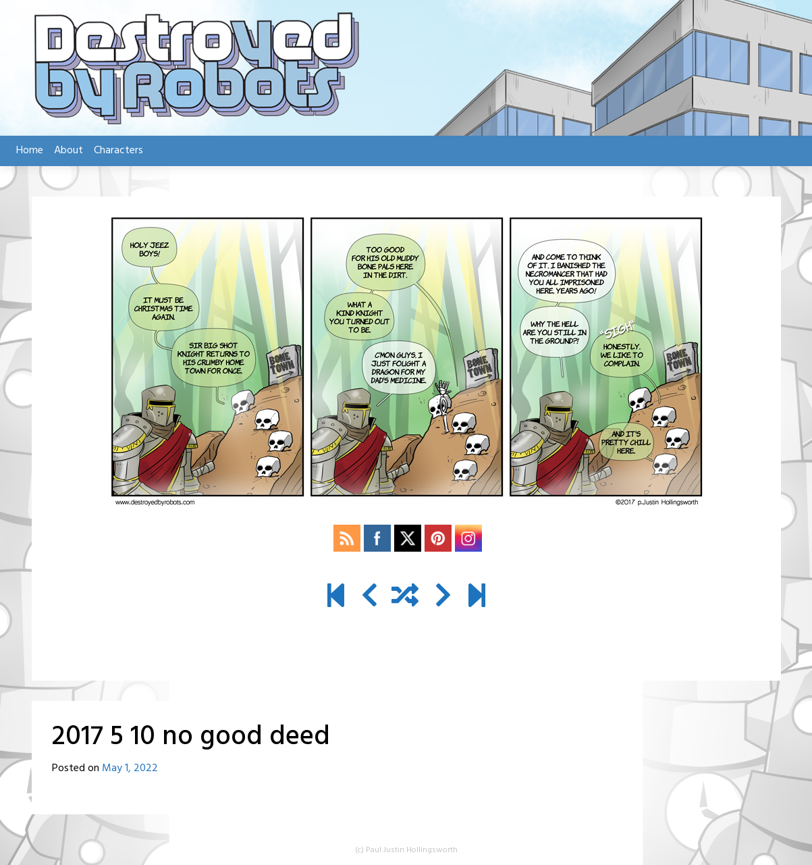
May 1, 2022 (130, 768)
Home (29, 150)
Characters (118, 150)
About (68, 150)
